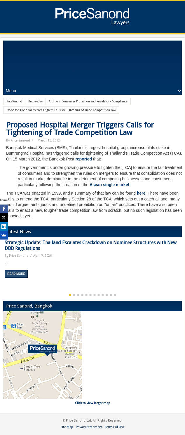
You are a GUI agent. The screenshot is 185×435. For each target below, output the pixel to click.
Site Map (66, 427)
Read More (16, 273)
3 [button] (78, 295)
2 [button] (74, 295)
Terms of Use (115, 427)
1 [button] (70, 295)
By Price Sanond (18, 140)
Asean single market (109, 184)
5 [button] (86, 295)
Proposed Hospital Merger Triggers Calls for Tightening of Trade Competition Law (80, 128)
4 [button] (82, 295)
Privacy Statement (89, 427)
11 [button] (111, 295)
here (141, 193)
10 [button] (107, 295)
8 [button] (98, 295)
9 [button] (103, 295)
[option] (92, 261)
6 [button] (90, 295)
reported (83, 159)
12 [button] (115, 295)
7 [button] (94, 295)
